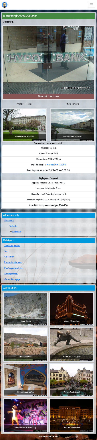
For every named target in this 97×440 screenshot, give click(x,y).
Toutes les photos (12, 245)
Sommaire (9, 220)
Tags (6, 251)
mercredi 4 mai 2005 (56, 165)
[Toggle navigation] (92, 5)
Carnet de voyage (12, 279)
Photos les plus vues (13, 262)
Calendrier (9, 257)
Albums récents (11, 274)
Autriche (13, 226)
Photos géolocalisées (13, 268)
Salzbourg (16, 232)
